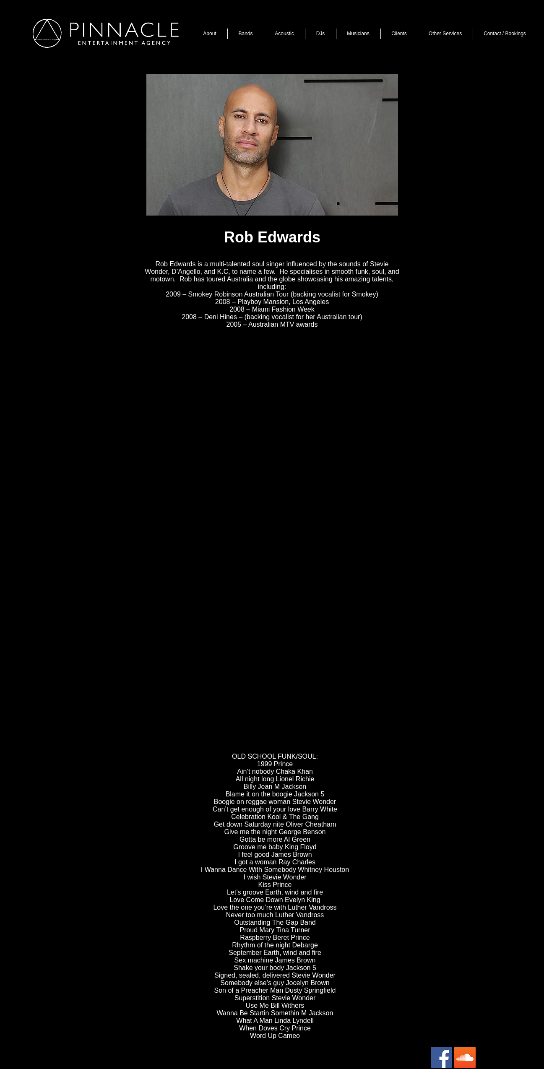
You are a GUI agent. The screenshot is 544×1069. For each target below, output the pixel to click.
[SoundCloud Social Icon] (465, 1057)
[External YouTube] (269, 405)
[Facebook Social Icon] (441, 1057)
